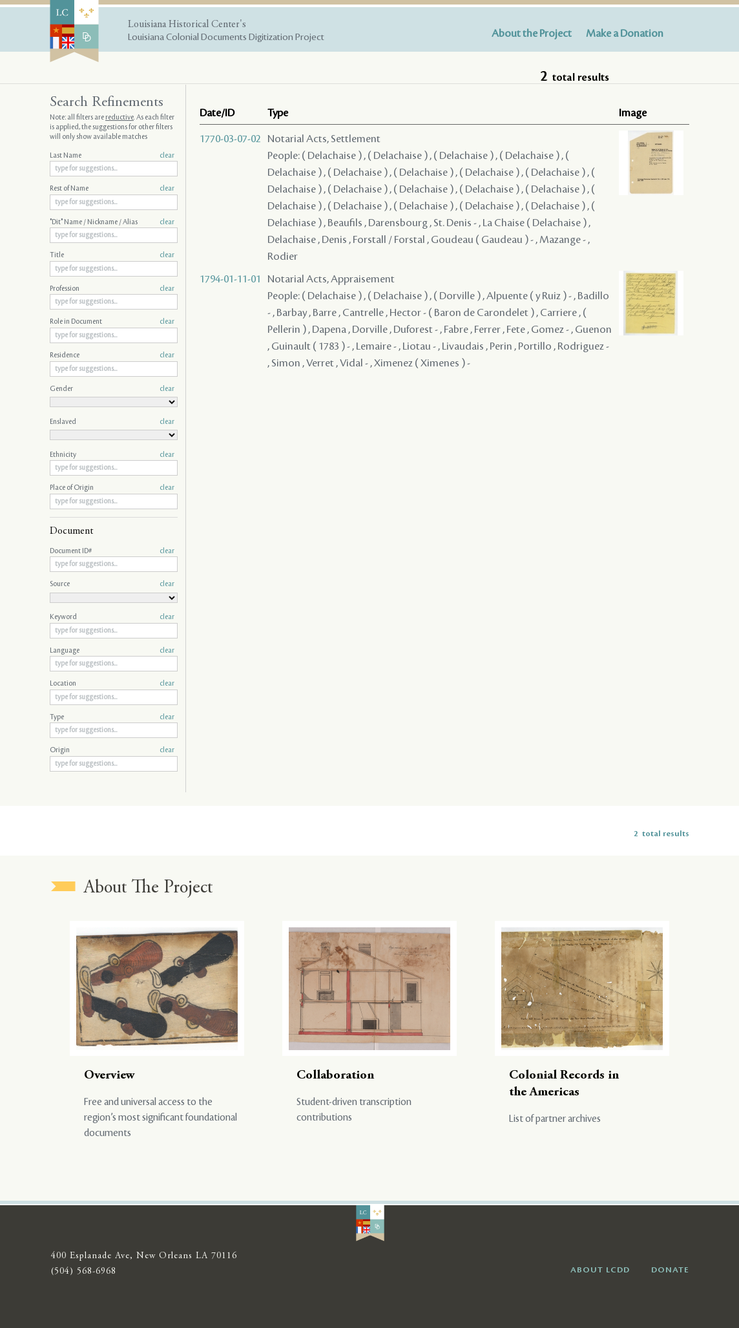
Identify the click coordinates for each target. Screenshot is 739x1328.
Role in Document (112, 321)
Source (112, 584)
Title (112, 255)
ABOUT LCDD (600, 1269)
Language (112, 650)
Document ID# (112, 551)
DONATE (670, 1269)
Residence (112, 355)
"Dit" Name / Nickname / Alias (112, 222)
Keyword (112, 617)
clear (167, 156)
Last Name (112, 155)
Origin (112, 750)
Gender (112, 389)
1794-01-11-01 (230, 279)
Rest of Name (112, 188)
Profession (112, 288)
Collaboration (335, 1075)
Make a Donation (624, 33)
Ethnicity (112, 454)
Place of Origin (112, 487)
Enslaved (112, 422)
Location (112, 683)
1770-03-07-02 (230, 139)
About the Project (532, 33)
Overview (109, 1075)
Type (112, 717)
